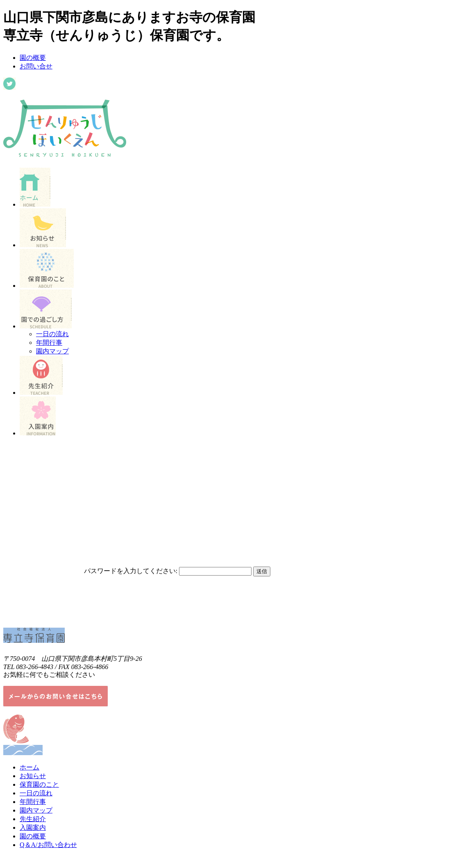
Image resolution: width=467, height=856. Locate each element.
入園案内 (33, 827)
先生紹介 (33, 818)
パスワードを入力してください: (130, 570)
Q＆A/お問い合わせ (48, 844)
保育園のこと (39, 784)
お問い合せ (36, 66)
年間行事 (49, 342)
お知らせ (33, 775)
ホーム (29, 767)
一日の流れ (52, 333)
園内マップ (52, 351)
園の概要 (33, 57)
